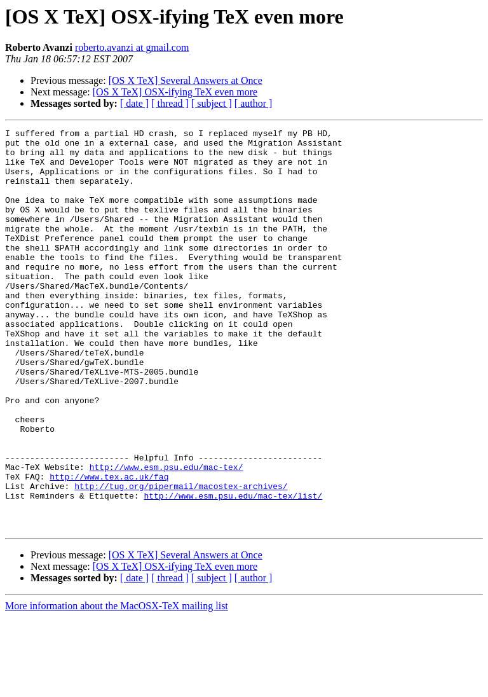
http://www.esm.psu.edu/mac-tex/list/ (233, 570)
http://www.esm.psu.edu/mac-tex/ (166, 535)
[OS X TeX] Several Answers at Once (185, 80)
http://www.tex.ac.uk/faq (109, 547)
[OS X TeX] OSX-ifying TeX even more (175, 91)
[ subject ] (211, 103)
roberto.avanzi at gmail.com (132, 47)
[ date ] (134, 103)
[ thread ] (170, 103)
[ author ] (253, 103)
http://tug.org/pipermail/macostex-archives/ (180, 558)
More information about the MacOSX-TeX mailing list (116, 685)
